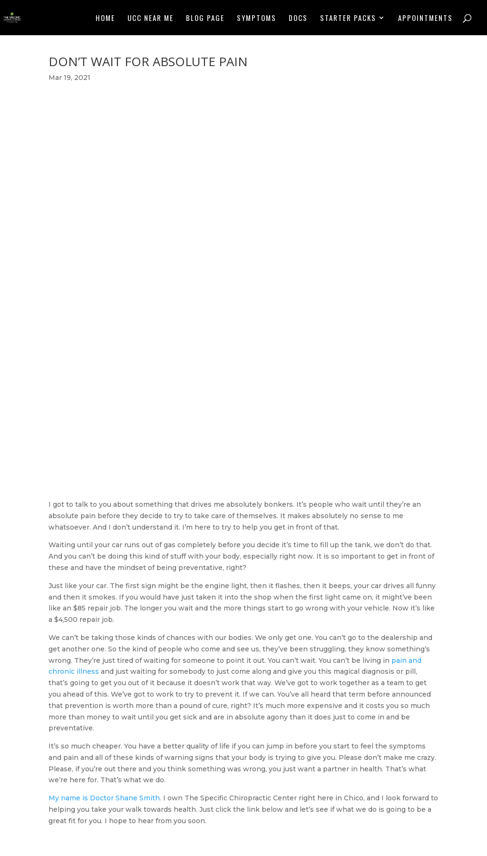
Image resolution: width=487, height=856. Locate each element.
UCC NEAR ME (150, 18)
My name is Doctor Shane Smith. (105, 798)
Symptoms (256, 18)
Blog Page (205, 18)
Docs (298, 18)
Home (105, 18)
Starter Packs (348, 18)
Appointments (425, 18)
